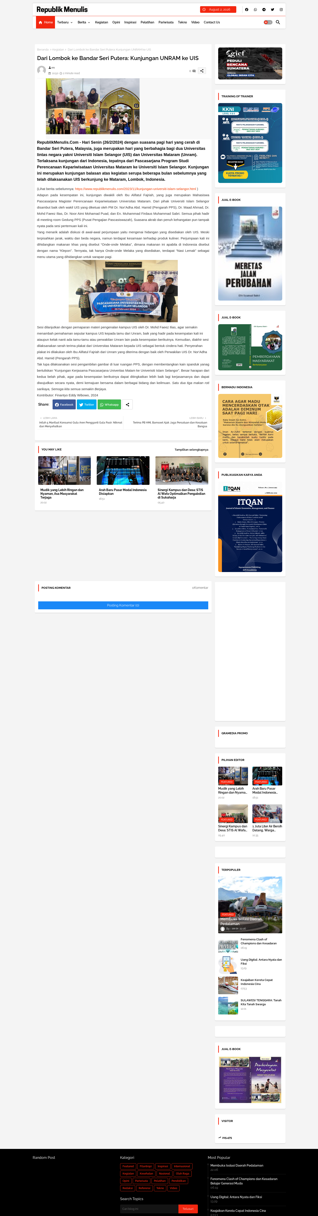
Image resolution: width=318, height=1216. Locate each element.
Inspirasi (130, 22)
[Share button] (127, 404)
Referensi (144, 1188)
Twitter (89, 404)
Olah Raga (182, 1173)
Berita (82, 22)
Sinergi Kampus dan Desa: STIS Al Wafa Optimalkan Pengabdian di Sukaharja (181, 493)
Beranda (43, 49)
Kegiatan (101, 22)
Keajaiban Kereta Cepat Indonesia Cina (257, 982)
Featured (128, 1166)
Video (195, 22)
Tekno (182, 22)
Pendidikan (179, 1180)
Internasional (182, 1166)
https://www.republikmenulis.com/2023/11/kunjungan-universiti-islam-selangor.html (135, 189)
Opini (116, 22)
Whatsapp (112, 404)
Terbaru (63, 22)
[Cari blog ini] (149, 1209)
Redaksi (128, 1188)
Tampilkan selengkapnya (191, 449)
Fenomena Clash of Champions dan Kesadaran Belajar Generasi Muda (259, 943)
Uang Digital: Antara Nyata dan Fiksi (261, 961)
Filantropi (146, 1166)
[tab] (45, 22)
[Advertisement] (123, 547)
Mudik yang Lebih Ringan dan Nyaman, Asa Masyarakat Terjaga (61, 493)
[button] (268, 22)
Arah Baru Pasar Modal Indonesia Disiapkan (123, 491)
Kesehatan (146, 1173)
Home (48, 22)
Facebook (66, 404)
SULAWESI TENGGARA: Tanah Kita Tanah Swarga (261, 1002)
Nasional (164, 1173)
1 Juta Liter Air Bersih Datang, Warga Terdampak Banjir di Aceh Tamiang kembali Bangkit (267, 828)
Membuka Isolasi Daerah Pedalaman (236, 1165)
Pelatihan (147, 22)
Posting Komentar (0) (123, 605)
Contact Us (212, 22)
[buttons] (247, 9)
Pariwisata (166, 22)
